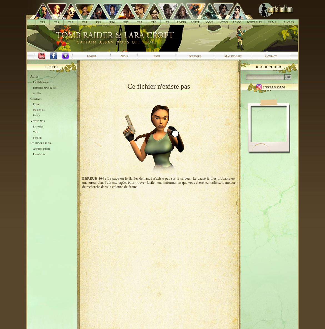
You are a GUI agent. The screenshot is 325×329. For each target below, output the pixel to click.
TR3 (70, 22)
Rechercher (268, 67)
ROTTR (181, 22)
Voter (36, 132)
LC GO (237, 22)
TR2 (56, 22)
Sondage (37, 137)
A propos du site (41, 148)
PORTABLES (254, 22)
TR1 (42, 22)
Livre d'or (38, 126)
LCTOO (223, 22)
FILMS (272, 22)
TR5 (98, 22)
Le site (51, 67)
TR (167, 22)
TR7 (125, 22)
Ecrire (36, 104)
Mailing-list (233, 56)
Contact (271, 56)
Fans (157, 56)
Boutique (195, 56)
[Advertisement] (159, 71)
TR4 (84, 22)
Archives (37, 93)
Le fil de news (40, 82)
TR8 (153, 22)
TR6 (112, 22)
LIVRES (289, 22)
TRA (139, 22)
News (124, 56)
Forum (91, 56)
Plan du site (39, 154)
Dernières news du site (45, 87)
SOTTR (195, 22)
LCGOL (209, 22)
